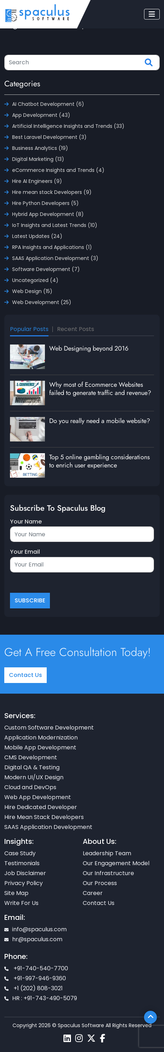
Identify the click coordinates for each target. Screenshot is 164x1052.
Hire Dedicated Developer (40, 807)
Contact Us (25, 675)
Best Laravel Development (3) (49, 137)
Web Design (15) (32, 291)
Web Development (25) (41, 302)
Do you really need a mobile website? (99, 420)
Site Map (16, 893)
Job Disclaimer (25, 873)
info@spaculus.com (35, 929)
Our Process (100, 883)
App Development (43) (41, 115)
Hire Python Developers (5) (45, 203)
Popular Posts (29, 329)
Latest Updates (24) (37, 236)
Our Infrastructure (108, 873)
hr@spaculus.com (33, 939)
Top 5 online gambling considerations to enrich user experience (99, 461)
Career (93, 893)
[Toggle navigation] (152, 14)
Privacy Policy (23, 883)
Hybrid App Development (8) (48, 214)
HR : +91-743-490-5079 (40, 998)
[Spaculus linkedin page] (67, 1038)
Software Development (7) (46, 269)
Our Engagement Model (116, 863)
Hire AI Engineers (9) (37, 181)
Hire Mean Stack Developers (44, 817)
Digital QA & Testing (32, 767)
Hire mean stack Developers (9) (52, 192)
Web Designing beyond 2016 (88, 348)
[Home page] (37, 13)
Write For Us (21, 903)
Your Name (26, 521)
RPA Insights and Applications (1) (52, 247)
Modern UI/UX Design (33, 777)
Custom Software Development (49, 727)
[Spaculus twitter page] (91, 1038)
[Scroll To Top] (150, 1017)
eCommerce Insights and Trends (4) (58, 170)
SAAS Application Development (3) (55, 258)
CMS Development (30, 757)
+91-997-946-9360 (35, 978)
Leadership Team (107, 853)
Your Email (25, 551)
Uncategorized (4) (35, 280)
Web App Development (37, 797)
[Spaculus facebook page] (102, 1038)
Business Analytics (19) (40, 148)
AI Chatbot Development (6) (48, 104)
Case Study (20, 853)
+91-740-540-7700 (36, 968)
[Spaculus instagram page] (79, 1038)
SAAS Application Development (48, 827)
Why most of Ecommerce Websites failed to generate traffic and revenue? (100, 388)
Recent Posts (75, 329)
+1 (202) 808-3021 (33, 988)
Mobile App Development (40, 747)
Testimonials (22, 863)
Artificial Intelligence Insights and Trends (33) (68, 126)
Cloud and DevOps (30, 787)
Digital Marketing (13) (38, 159)
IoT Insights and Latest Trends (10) (54, 225)
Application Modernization (41, 737)
